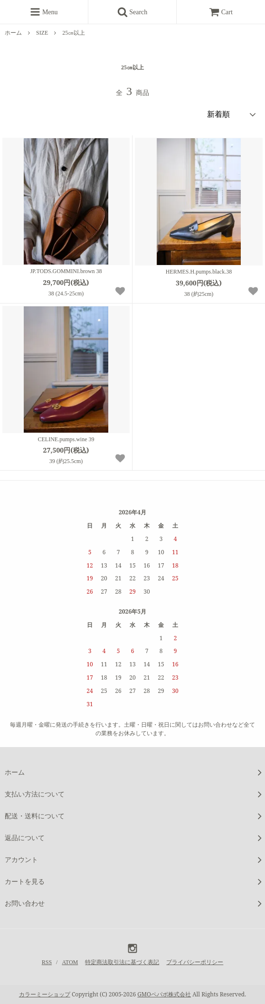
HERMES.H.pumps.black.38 (199, 271)
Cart (221, 12)
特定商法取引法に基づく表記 (122, 962)
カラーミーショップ (44, 994)
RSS (47, 962)
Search (135, 12)
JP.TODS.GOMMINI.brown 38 (66, 271)
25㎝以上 (73, 32)
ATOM (70, 962)
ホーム (13, 32)
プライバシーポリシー (194, 962)
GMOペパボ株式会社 (164, 994)
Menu (43, 12)
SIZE (42, 32)
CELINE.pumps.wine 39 (66, 439)
